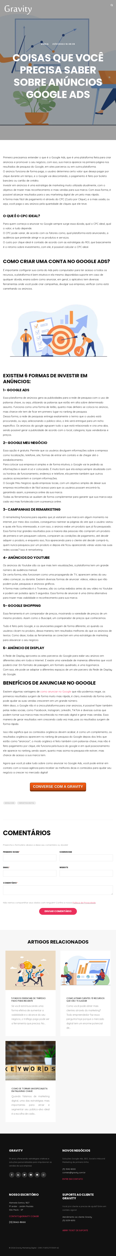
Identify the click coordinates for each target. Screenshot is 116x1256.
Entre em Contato (72, 1179)
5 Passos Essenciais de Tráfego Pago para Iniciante (28, 999)
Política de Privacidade (84, 902)
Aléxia (45, 44)
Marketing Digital (26, 803)
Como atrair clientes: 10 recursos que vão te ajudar (85, 999)
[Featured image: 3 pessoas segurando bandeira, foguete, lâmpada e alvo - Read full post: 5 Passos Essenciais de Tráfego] (30, 970)
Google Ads (9, 803)
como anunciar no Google (55, 691)
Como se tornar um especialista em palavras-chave (29, 1090)
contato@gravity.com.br (24, 1216)
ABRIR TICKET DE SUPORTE (75, 1230)
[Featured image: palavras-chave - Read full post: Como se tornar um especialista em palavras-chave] (30, 1060)
